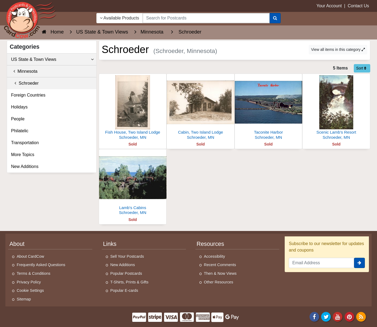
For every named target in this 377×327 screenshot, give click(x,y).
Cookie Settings (30, 290)
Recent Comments (220, 265)
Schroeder (25, 83)
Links (110, 244)
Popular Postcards (126, 273)
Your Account (329, 6)
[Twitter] (326, 316)
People (18, 119)
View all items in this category (338, 49)
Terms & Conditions (33, 273)
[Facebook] (314, 316)
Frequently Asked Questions (41, 265)
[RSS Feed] (361, 316)
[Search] (275, 18)
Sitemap (24, 299)
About (17, 244)
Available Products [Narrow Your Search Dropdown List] (119, 18)
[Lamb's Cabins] (133, 183)
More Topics (22, 154)
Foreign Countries (28, 95)
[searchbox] (206, 18)
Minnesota (24, 71)
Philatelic (19, 130)
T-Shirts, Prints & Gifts (129, 282)
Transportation (25, 142)
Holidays (19, 107)
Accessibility (214, 256)
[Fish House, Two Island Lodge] (133, 108)
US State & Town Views (52, 59)
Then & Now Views (220, 273)
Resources (210, 244)
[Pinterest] (349, 316)
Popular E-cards (124, 290)
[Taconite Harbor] (268, 108)
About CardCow (30, 256)
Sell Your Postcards (127, 256)
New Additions (24, 166)
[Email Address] (321, 263)
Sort (361, 68)
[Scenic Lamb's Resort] (336, 108)
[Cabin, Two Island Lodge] (200, 108)
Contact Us (358, 6)
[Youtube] (338, 316)
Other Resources (218, 282)
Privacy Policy (29, 282)
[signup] (359, 263)
